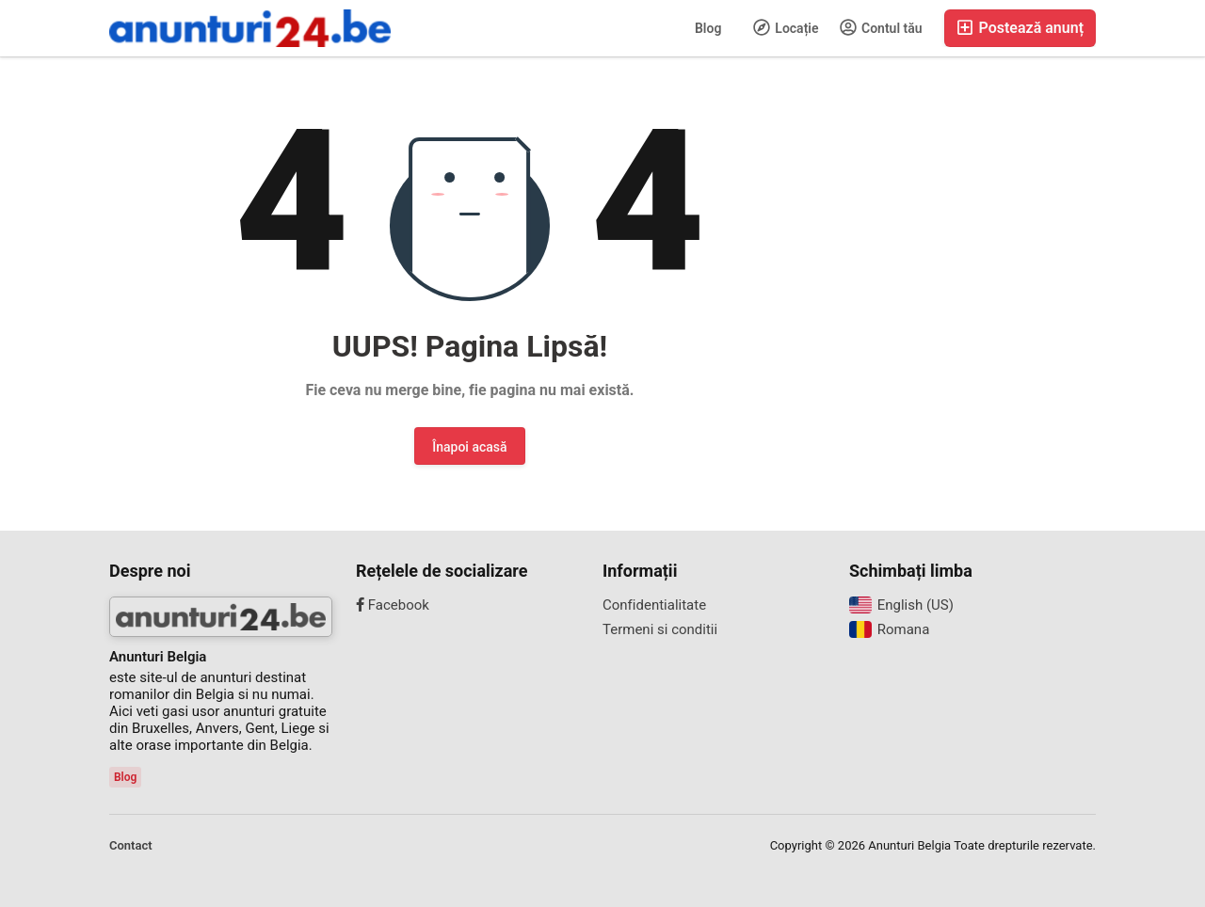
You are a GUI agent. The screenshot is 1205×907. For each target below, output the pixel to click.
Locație (786, 27)
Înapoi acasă (469, 446)
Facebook (392, 605)
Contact (131, 845)
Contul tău (881, 27)
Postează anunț (1020, 28)
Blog (708, 28)
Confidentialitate (654, 605)
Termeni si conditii (659, 629)
